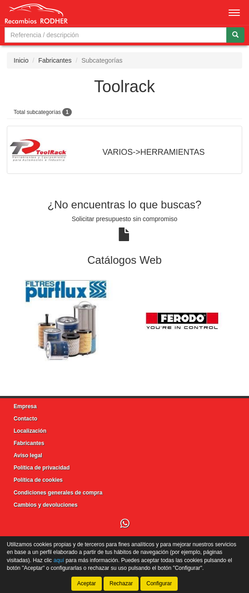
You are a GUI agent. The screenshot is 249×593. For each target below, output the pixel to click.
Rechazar (121, 583)
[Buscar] (235, 35)
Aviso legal (28, 455)
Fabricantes (54, 60)
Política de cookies (38, 480)
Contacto (25, 418)
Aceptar (86, 583)
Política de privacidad (42, 468)
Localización (30, 431)
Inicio (21, 60)
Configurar (159, 583)
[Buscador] (116, 35)
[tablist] (124, 321)
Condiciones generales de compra (58, 492)
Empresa (25, 406)
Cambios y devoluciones (46, 505)
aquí (59, 560)
